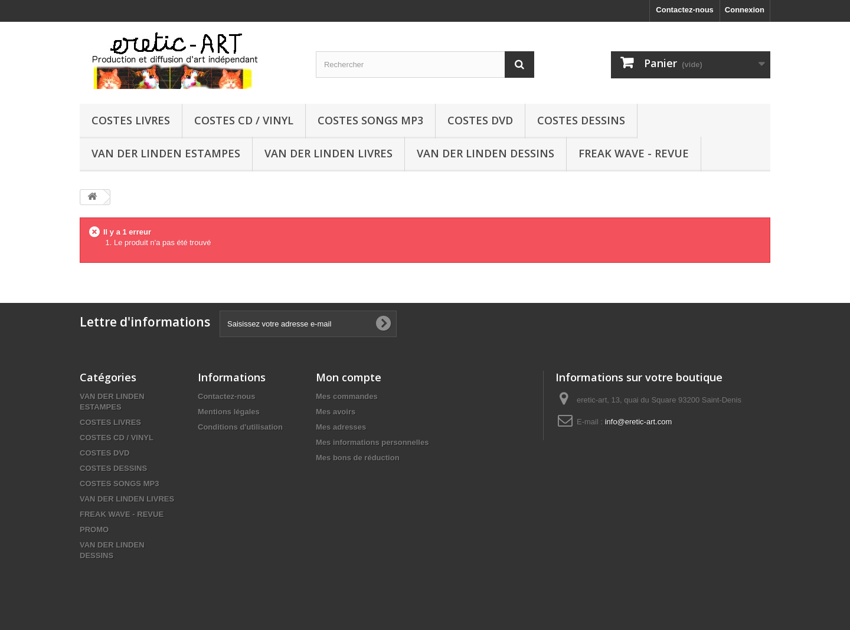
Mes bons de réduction (358, 457)
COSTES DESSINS (581, 120)
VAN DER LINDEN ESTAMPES (165, 153)
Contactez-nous (685, 9)
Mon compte (348, 377)
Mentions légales (229, 411)
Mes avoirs (335, 411)
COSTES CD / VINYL (243, 120)
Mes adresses (341, 427)
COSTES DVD (480, 120)
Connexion (744, 9)
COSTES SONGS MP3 (370, 120)
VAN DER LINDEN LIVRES (328, 153)
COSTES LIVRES (130, 120)
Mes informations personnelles (372, 442)
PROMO (94, 529)
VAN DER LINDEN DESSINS (485, 153)
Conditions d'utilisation (240, 427)
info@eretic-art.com (638, 421)
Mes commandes (347, 396)
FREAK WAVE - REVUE (633, 153)
